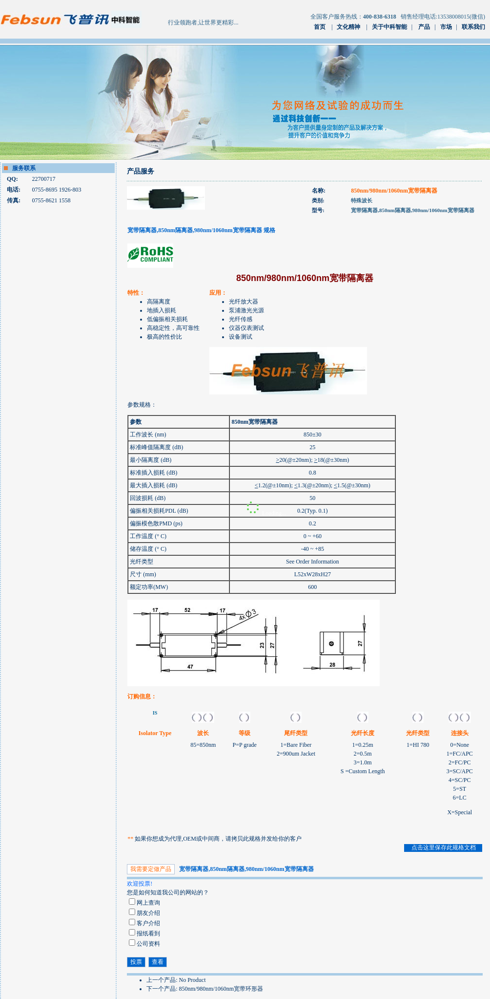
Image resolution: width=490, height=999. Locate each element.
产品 (424, 26)
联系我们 (473, 26)
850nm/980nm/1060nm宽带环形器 (221, 988)
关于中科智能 (389, 26)
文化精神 (348, 26)
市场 (446, 26)
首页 (320, 26)
